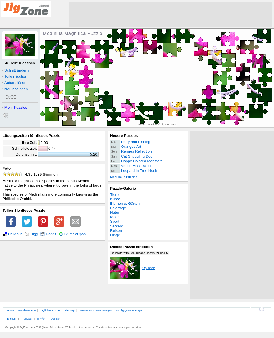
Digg (34, 234)
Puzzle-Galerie (123, 188)
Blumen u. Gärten (125, 203)
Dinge (115, 235)
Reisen (116, 230)
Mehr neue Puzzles (123, 176)
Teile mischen (14, 76)
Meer (114, 217)
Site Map (69, 310)
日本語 (41, 318)
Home (10, 310)
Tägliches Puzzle (50, 310)
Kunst (115, 199)
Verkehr (116, 226)
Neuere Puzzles (124, 136)
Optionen (132, 268)
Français (27, 318)
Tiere (114, 194)
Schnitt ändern (15, 70)
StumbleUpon (75, 234)
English (11, 318)
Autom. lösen (14, 82)
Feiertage (118, 208)
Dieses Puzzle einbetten (131, 247)
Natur (114, 212)
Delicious (15, 234)
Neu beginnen (15, 89)
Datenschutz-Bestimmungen (95, 310)
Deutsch (55, 318)
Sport (114, 221)
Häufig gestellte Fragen (129, 310)
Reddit (51, 234)
